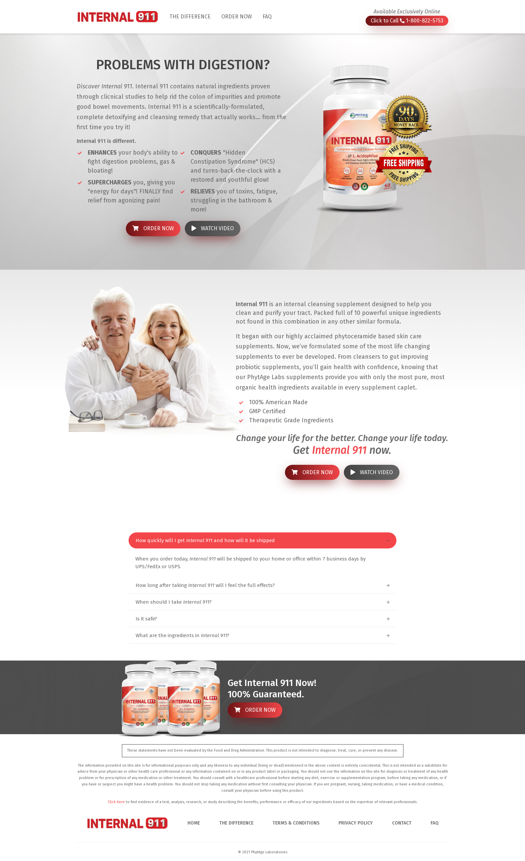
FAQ (267, 16)
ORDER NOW (236, 16)
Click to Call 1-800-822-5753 (407, 20)
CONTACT (401, 823)
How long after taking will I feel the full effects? (205, 585)
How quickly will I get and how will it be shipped (205, 540)
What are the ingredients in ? (182, 635)
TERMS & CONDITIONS (296, 823)
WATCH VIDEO (213, 228)
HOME (194, 823)
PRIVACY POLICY (356, 823)
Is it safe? (146, 619)
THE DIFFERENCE (192, 16)
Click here (116, 802)
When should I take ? (174, 602)
